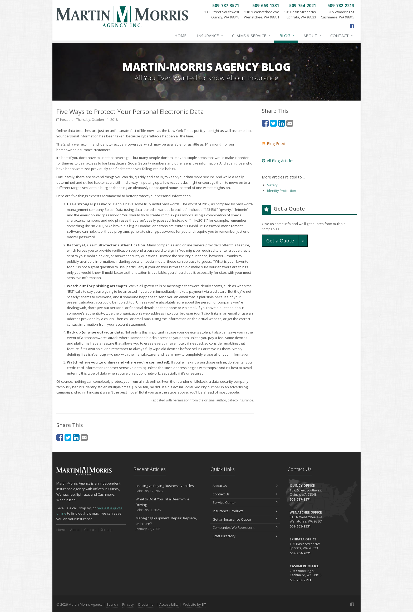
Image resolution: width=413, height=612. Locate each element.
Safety (272, 185)
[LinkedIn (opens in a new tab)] (76, 437)
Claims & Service (251, 35)
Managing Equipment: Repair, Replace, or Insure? (168, 523)
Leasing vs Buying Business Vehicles (168, 488)
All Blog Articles (278, 160)
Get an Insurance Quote (245, 519)
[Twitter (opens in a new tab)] (68, 437)
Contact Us (245, 494)
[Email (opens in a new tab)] (84, 437)
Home (180, 35)
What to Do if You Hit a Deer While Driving (168, 505)
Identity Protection (281, 190)
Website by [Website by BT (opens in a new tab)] (194, 604)
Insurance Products (245, 511)
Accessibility (169, 604)
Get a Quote (280, 240)
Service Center (245, 502)
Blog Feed (273, 143)
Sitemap (106, 530)
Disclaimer (146, 604)
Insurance (210, 35)
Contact (341, 35)
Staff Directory (245, 536)
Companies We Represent (245, 527)
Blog (287, 35)
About (312, 35)
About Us (245, 485)
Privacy (128, 604)
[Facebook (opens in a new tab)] (352, 26)
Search (112, 604)
